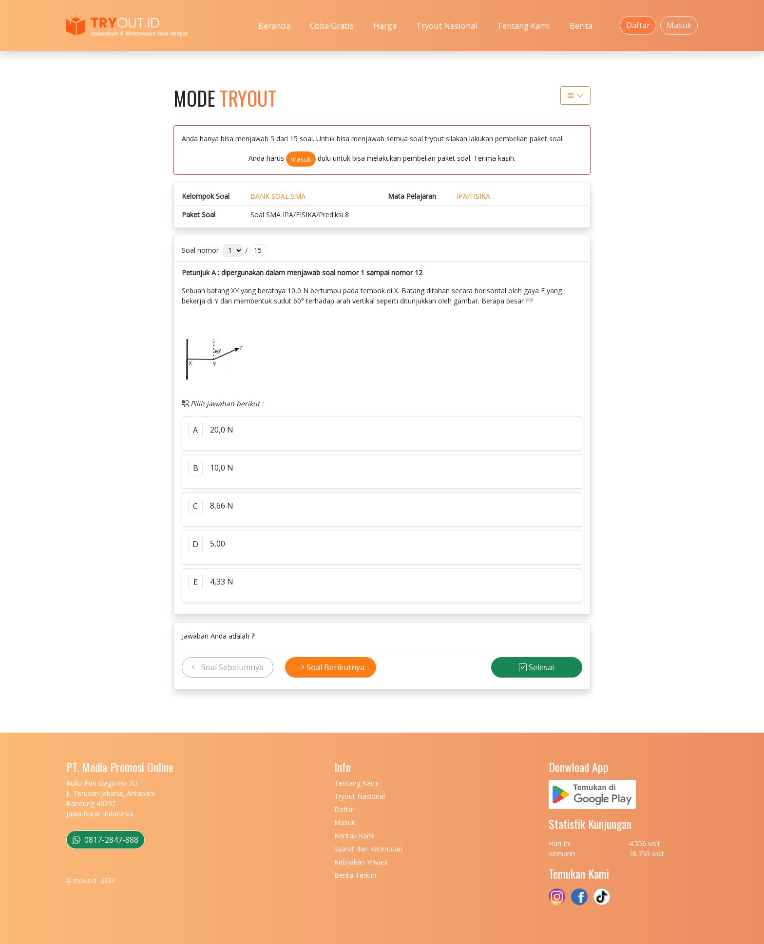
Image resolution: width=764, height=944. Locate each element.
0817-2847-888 (105, 839)
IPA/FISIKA (473, 196)
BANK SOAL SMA (278, 196)
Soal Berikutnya (330, 667)
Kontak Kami (354, 835)
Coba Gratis (332, 25)
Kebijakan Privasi (360, 862)
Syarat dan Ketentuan (368, 848)
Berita (581, 25)
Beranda (274, 25)
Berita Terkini (355, 875)
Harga (385, 25)
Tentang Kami (523, 25)
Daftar (638, 25)
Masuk (679, 25)
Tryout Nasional (447, 25)
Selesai (536, 667)
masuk (300, 159)
